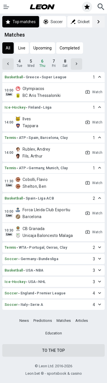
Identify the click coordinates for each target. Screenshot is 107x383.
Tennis (10, 137)
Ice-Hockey (15, 107)
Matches (63, 320)
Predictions (42, 320)
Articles (81, 320)
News (24, 320)
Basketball (14, 77)
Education (53, 333)
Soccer (11, 259)
